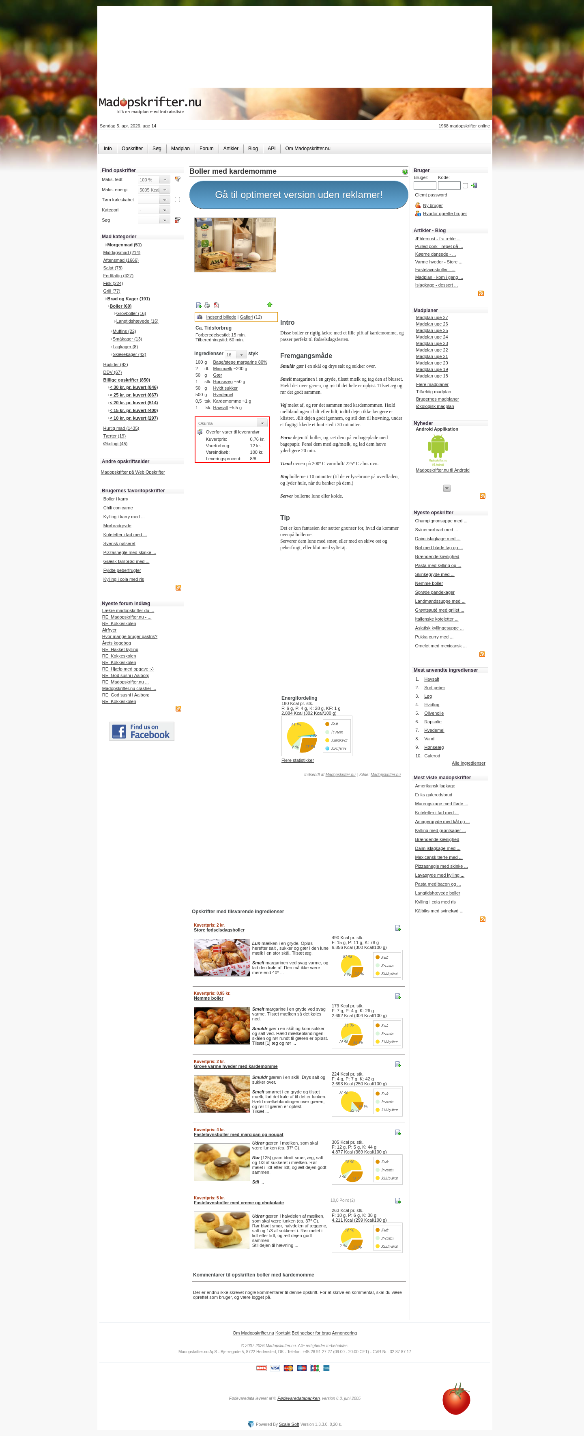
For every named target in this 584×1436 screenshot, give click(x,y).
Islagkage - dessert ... (436, 284)
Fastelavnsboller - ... (435, 269)
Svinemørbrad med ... (436, 529)
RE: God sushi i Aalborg (126, 675)
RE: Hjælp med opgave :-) (128, 668)
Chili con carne (118, 507)
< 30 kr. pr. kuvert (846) (134, 387)
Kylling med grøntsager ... (440, 830)
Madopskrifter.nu (341, 774)
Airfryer (109, 629)
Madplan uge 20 (432, 362)
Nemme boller (429, 583)
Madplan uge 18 (432, 375)
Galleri (246, 317)
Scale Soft (289, 1424)
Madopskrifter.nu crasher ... (129, 688)
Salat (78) (113, 267)
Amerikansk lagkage (435, 785)
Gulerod (432, 755)
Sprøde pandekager (435, 592)
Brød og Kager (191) (128, 298)
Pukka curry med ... (434, 636)
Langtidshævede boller (437, 892)
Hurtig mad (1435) (121, 428)
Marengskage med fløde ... (441, 803)
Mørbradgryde (117, 525)
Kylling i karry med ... (124, 516)
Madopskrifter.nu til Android (443, 470)
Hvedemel (223, 394)
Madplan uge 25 (432, 330)
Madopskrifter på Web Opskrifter (133, 472)
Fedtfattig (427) (118, 275)
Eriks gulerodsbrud (433, 794)
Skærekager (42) (129, 354)
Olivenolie (434, 713)
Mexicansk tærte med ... (438, 857)
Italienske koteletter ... (437, 619)
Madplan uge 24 (432, 336)
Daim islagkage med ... (438, 538)
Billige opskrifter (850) (126, 379)
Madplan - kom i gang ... (439, 277)
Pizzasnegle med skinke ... (129, 552)
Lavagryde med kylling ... (439, 875)
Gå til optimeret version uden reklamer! (299, 194)
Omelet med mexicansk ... (441, 645)
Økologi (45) (115, 443)
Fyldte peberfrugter (122, 570)
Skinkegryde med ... (435, 574)
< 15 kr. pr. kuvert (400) (134, 410)
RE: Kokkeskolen (119, 623)
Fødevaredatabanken (298, 1398)
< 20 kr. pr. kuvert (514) (134, 402)
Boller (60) (121, 306)
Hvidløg (431, 704)
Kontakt (282, 1332)
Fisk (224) (113, 283)
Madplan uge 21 (432, 356)
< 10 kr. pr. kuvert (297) (134, 418)
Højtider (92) (115, 364)
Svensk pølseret (119, 543)
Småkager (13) (127, 338)
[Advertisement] (343, 265)
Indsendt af (329, 774)
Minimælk (222, 368)
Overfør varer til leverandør (233, 431)
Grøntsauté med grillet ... (439, 610)
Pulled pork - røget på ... (439, 246)
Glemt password (431, 194)
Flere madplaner (432, 384)
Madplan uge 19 (432, 369)
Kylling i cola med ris (123, 579)
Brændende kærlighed (437, 556)
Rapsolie (433, 721)
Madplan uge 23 (432, 343)
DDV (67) (112, 372)
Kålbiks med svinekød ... (439, 910)
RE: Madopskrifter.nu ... (125, 681)
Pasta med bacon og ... (438, 884)
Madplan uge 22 (432, 349)
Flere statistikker (297, 760)
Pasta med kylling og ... (438, 565)
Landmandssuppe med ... (440, 601)
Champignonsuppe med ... (441, 520)
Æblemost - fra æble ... (438, 238)
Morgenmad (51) (124, 244)
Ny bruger (432, 205)
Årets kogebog (116, 642)
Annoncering (344, 1332)
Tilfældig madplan (433, 391)
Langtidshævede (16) (137, 321)
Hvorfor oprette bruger (445, 213)
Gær (217, 375)
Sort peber (434, 687)
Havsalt (220, 407)
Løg (428, 696)
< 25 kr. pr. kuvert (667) (134, 394)
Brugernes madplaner (437, 399)
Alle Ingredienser (468, 763)
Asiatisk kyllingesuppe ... (439, 627)
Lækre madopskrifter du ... (128, 610)
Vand (429, 738)
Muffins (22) (124, 331)
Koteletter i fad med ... (125, 534)
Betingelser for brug (311, 1332)
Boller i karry (115, 498)
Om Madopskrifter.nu (253, 1332)
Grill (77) (111, 291)
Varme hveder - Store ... (439, 261)
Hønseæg (222, 381)
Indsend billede (221, 317)
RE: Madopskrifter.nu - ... (127, 617)
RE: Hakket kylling (120, 649)
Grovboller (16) (131, 313)
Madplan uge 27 (432, 317)
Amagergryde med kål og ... (442, 821)
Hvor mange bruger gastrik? (129, 636)
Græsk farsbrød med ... (126, 561)
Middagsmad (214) (122, 252)
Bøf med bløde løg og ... (439, 547)
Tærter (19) (114, 435)
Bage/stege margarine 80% (240, 362)
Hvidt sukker (225, 388)
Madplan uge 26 (432, 323)
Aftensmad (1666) (121, 260)
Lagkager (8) (125, 346)
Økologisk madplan (435, 406)
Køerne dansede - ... (435, 254)
